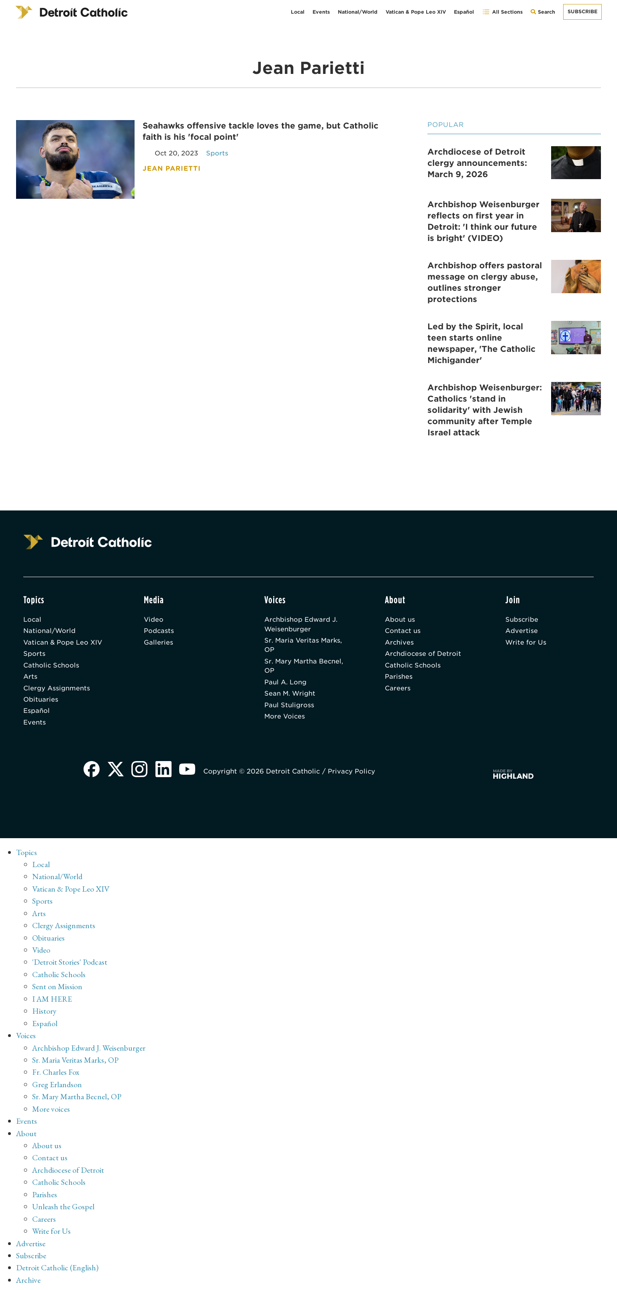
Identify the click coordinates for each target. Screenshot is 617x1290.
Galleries (158, 643)
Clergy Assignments (56, 689)
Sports (34, 654)
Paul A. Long (285, 683)
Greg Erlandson (57, 1083)
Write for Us (526, 643)
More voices (51, 1107)
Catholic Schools (51, 666)
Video (154, 619)
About (26, 1131)
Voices (26, 1035)
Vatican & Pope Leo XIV (416, 12)
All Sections (502, 11)
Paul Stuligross (289, 706)
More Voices (285, 718)
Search (544, 14)
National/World (358, 12)
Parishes (399, 678)
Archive (28, 1276)
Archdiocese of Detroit (423, 654)
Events (321, 12)
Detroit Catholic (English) (57, 1264)
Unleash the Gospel (63, 1203)
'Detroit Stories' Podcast (70, 962)
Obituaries (40, 701)
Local (297, 12)
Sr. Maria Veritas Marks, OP (303, 645)
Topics (26, 854)
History (44, 1011)
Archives (399, 643)
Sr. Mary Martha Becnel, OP (304, 667)
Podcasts (159, 631)
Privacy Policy (353, 773)
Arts (30, 678)
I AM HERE (52, 999)
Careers (398, 689)
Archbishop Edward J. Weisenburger (301, 624)
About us (400, 619)
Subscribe (582, 11)
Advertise (521, 631)
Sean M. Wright (290, 695)
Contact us (403, 631)
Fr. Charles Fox (56, 1071)
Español (464, 12)
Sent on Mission (57, 987)
